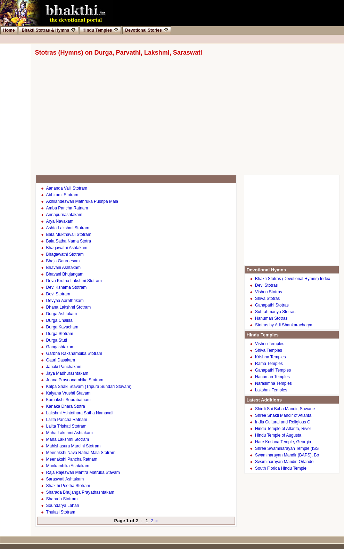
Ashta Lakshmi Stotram (67, 227)
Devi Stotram (58, 294)
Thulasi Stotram (60, 512)
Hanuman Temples (272, 376)
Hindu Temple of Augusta (278, 435)
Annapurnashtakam (64, 214)
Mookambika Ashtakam (67, 465)
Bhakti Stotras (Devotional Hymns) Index (292, 278)
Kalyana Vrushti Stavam (68, 393)
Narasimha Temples (273, 383)
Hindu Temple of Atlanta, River (283, 428)
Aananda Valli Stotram (67, 188)
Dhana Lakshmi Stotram (68, 307)
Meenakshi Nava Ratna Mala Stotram (80, 452)
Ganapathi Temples (273, 370)
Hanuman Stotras (271, 318)
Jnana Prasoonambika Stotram (75, 379)
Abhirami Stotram (62, 194)
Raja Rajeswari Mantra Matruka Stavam (83, 472)
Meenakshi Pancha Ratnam (71, 459)
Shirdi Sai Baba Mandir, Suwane (285, 408)
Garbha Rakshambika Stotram (74, 353)
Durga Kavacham (62, 327)
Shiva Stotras (267, 298)
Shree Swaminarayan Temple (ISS (287, 448)
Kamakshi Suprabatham (68, 399)
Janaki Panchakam (63, 366)
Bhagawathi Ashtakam (67, 247)
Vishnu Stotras (268, 291)
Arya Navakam (60, 221)
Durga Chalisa (59, 320)
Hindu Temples (100, 30)
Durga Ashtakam (61, 313)
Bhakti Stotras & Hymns (48, 30)
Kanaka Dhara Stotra (65, 406)
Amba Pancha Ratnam (67, 208)
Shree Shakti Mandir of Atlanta (283, 415)
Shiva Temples (268, 350)
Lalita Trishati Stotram (66, 426)
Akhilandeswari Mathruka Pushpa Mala (82, 201)
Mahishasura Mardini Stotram (73, 446)
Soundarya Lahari (62, 505)
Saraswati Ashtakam (65, 479)
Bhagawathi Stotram (65, 254)
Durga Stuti (56, 340)
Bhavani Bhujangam (64, 274)
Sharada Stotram (62, 498)
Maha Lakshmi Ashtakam (69, 432)
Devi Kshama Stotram (66, 287)
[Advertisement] (175, 119)
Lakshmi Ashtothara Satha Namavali (79, 413)
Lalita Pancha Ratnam (66, 419)
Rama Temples (269, 363)
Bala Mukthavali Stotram (68, 234)
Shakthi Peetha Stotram (68, 485)
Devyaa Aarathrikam (65, 300)
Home (9, 30)
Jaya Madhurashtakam (67, 373)
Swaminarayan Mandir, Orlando (284, 461)
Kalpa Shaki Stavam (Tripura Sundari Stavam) (89, 386)
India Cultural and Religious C (282, 422)
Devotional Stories (146, 30)
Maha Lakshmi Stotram (67, 439)
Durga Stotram (59, 333)
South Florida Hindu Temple (280, 468)
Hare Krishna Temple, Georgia (283, 441)
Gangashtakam (60, 346)
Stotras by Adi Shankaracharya (283, 325)
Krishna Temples (270, 357)
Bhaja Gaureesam (63, 260)
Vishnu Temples (269, 343)
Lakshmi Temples (271, 390)
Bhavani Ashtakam (63, 267)
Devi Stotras (266, 285)
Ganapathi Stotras (272, 305)
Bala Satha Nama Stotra (68, 241)
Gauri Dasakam (60, 360)
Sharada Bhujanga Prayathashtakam (80, 492)
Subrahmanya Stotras (275, 311)
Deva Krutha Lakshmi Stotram (74, 280)
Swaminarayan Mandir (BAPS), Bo (287, 455)
